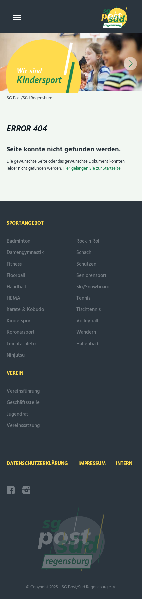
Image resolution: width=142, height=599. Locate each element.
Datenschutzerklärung (37, 464)
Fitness (14, 264)
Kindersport (19, 321)
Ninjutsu (16, 355)
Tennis (83, 298)
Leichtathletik (22, 344)
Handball (16, 287)
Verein (15, 373)
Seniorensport (91, 276)
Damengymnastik (25, 253)
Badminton (18, 241)
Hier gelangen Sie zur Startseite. (92, 168)
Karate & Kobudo (25, 310)
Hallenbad (87, 344)
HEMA (13, 298)
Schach (83, 253)
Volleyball (87, 321)
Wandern (86, 332)
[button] (130, 63)
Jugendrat (17, 414)
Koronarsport (21, 332)
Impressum (92, 464)
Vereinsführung (23, 391)
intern (124, 464)
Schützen (86, 264)
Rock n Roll (88, 241)
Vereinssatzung (23, 426)
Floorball (16, 276)
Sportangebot (25, 223)
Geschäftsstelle (23, 403)
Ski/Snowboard (93, 287)
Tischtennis (88, 310)
